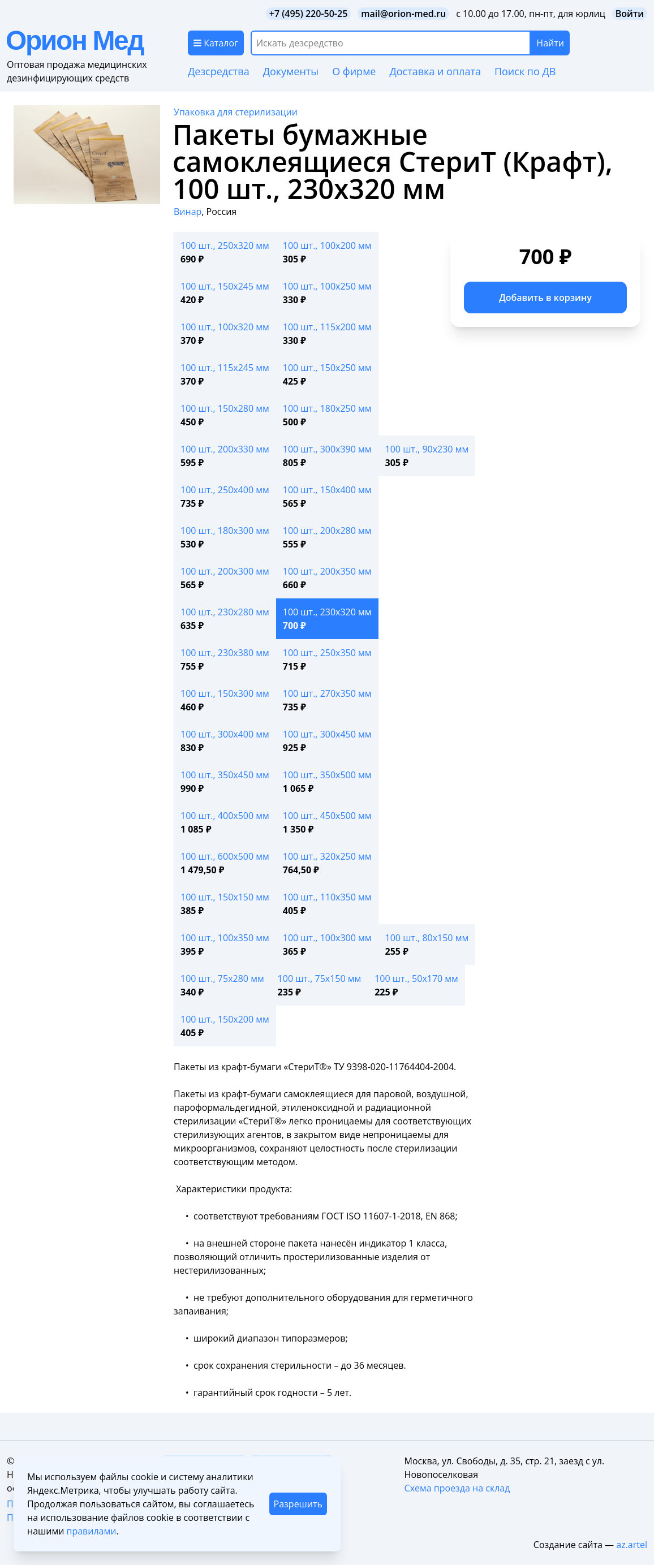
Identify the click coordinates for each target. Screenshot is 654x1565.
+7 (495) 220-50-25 (308, 13)
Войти (630, 13)
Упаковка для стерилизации (236, 112)
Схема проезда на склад (457, 1488)
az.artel (631, 1544)
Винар (187, 211)
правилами (91, 1531)
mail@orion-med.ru (403, 13)
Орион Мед (74, 40)
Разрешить (298, 1504)
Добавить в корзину (545, 297)
